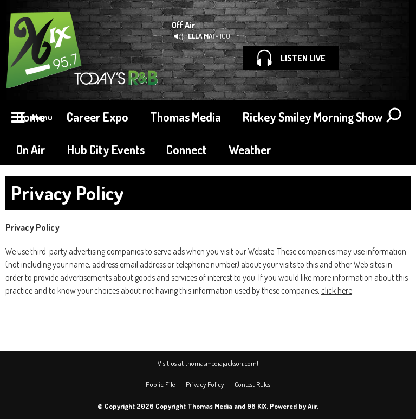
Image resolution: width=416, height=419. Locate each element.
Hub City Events (106, 149)
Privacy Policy (205, 384)
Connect (186, 149)
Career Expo (97, 116)
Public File (160, 384)
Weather (250, 149)
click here (336, 290)
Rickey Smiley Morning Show (312, 116)
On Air (31, 149)
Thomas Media (185, 116)
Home (30, 116)
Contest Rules (252, 384)
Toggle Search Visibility (394, 116)
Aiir (312, 406)
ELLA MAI (201, 35)
